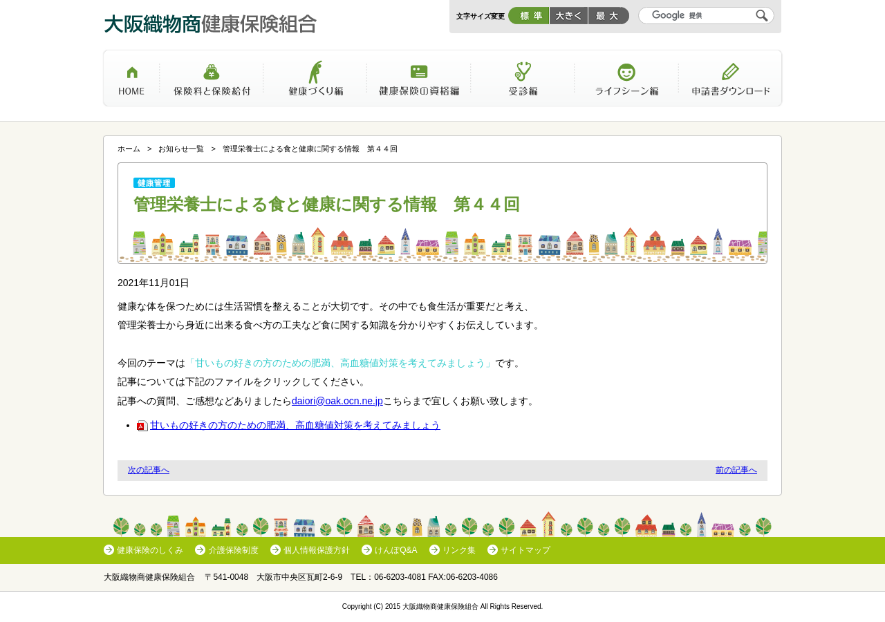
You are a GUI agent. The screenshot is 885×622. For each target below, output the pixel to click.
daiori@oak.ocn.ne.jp (337, 400)
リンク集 (459, 550)
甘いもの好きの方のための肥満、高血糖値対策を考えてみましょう (288, 425)
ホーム (131, 83)
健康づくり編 (315, 83)
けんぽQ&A (396, 550)
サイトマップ (525, 550)
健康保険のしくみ (150, 550)
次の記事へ (148, 470)
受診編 (523, 83)
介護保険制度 (234, 550)
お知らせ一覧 (181, 148)
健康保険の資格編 (419, 83)
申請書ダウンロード (730, 83)
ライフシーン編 (626, 83)
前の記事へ (736, 470)
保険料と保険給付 (211, 83)
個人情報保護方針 (316, 550)
